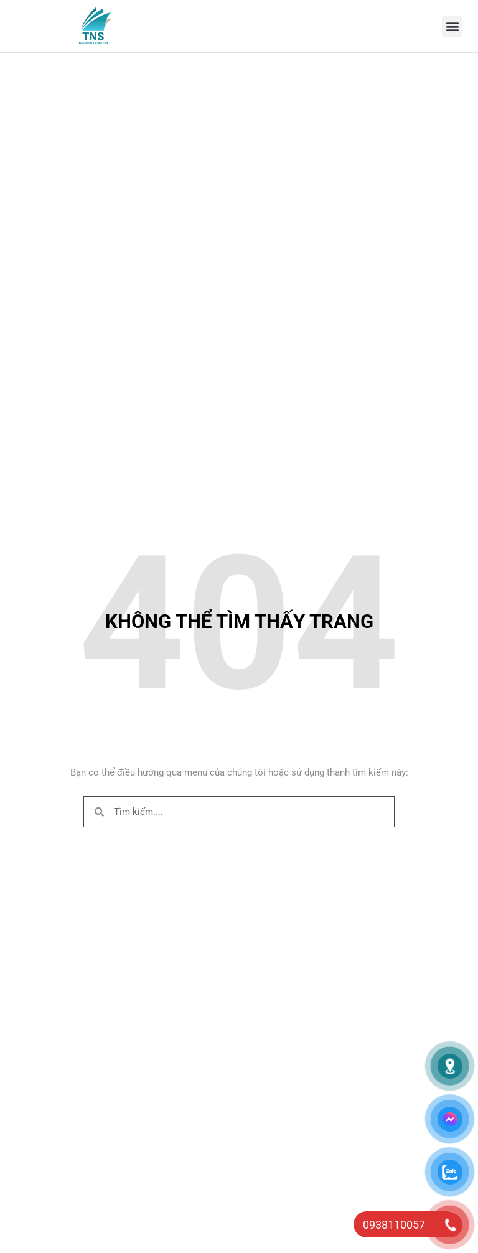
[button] (452, 26)
